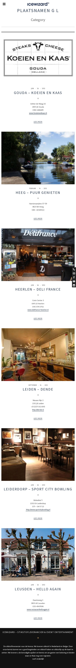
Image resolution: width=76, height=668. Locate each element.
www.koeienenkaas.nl (38, 113)
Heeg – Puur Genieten (38, 192)
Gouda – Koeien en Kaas (38, 92)
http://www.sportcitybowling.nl (38, 510)
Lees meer (38, 122)
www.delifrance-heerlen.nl (38, 310)
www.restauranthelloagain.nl (38, 609)
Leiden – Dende (38, 389)
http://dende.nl (38, 410)
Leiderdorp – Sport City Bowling (38, 489)
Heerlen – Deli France (38, 289)
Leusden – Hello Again (38, 589)
